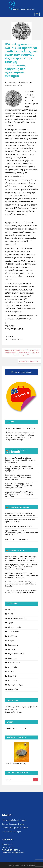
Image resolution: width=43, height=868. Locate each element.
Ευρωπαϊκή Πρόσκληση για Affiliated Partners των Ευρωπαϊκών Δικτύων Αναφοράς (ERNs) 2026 (18, 485)
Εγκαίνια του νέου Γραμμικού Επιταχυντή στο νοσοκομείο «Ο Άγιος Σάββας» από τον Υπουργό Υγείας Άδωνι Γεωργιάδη (20, 558)
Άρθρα (10, 623)
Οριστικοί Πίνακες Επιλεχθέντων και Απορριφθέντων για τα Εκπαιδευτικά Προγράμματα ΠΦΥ (19, 468)
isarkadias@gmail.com (13, 712)
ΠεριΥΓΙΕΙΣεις (13, 680)
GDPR (10, 614)
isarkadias (24, 82)
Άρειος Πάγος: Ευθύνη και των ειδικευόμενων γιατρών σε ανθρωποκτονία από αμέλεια (21, 533)
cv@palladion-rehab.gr (14, 440)
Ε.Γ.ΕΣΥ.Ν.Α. (12, 636)
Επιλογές (11, 649)
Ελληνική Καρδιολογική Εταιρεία (14, 820)
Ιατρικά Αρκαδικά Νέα (16, 654)
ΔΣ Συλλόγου (13, 632)
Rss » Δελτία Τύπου (17, 550)
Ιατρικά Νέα (12, 658)
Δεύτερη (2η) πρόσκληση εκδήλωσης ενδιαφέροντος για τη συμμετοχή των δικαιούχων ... (19, 494)
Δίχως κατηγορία (14, 627)
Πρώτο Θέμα (13, 689)
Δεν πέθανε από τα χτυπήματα (16, 539)
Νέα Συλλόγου (14, 663)
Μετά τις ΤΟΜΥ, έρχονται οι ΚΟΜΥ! (18, 526)
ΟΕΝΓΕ (11, 671)
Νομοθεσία (12, 667)
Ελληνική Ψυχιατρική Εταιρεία (13, 824)
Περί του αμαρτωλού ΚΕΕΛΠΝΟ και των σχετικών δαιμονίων (20, 521)
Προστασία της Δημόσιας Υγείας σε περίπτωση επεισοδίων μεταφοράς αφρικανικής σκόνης (18, 477)
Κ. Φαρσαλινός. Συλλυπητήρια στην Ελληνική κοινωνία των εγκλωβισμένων (20, 514)
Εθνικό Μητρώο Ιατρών (21, 372)
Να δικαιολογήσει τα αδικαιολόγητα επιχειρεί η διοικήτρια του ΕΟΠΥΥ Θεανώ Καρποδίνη (20, 584)
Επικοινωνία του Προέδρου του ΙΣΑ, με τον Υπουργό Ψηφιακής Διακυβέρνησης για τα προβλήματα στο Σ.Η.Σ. (21, 575)
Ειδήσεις (11, 640)
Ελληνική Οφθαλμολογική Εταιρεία (15, 828)
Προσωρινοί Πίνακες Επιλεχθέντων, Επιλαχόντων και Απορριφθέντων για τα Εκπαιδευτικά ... (20, 460)
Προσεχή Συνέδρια (15, 685)
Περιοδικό (12, 676)
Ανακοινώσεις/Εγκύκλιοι (13, 85)
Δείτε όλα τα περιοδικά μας (15, 764)
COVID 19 (11, 609)
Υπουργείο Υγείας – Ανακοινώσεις (16, 451)
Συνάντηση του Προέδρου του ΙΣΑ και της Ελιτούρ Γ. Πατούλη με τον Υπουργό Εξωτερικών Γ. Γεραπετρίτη (21, 567)
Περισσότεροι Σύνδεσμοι (11, 831)
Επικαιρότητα (13, 645)
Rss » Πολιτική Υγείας (18, 507)
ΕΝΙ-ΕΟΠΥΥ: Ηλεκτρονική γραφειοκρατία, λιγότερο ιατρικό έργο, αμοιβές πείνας (20, 591)
